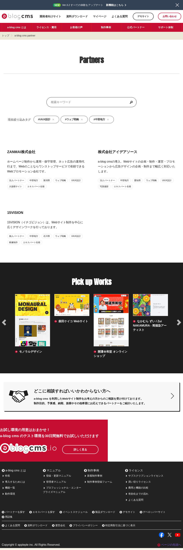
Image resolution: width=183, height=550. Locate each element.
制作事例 (106, 27)
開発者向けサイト (50, 16)
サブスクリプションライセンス (144, 477)
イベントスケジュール (74, 513)
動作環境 (8, 495)
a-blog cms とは (16, 27)
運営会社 (58, 527)
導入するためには (13, 483)
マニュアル (52, 472)
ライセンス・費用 (46, 27)
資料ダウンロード (77, 16)
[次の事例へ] (178, 322)
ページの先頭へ (169, 546)
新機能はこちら (114, 5)
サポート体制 (165, 27)
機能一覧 (8, 489)
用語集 (7, 518)
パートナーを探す (13, 513)
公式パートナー (136, 27)
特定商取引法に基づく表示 (118, 527)
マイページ (99, 16)
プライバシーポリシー (84, 527)
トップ (5, 35)
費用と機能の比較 (136, 489)
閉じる (177, 5)
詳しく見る (84, 450)
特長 (6, 477)
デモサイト (143, 16)
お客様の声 (76, 27)
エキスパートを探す (42, 513)
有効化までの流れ (136, 495)
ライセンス (134, 472)
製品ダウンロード (103, 513)
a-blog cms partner (24, 35)
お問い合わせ (170, 16)
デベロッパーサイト (152, 513)
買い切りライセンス (138, 483)
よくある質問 (120, 16)
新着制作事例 (93, 477)
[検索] (131, 102)
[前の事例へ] (4, 322)
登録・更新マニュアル (57, 477)
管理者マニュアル (54, 483)
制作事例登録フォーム (98, 483)
